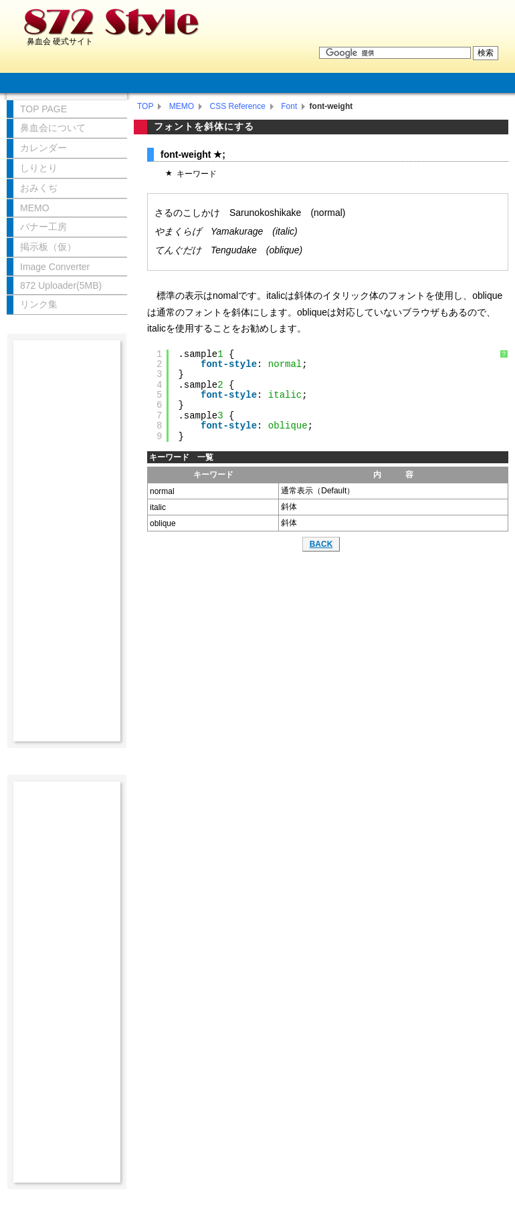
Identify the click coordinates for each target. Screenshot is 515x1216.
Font (289, 106)
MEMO (181, 106)
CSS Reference (237, 106)
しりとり (39, 167)
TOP (145, 106)
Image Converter (55, 266)
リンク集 (39, 304)
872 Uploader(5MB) (61, 285)
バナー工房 (43, 226)
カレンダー (43, 147)
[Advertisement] (66, 540)
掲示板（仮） (48, 246)
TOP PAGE (43, 109)
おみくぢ (39, 188)
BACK (321, 544)
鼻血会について (53, 127)
